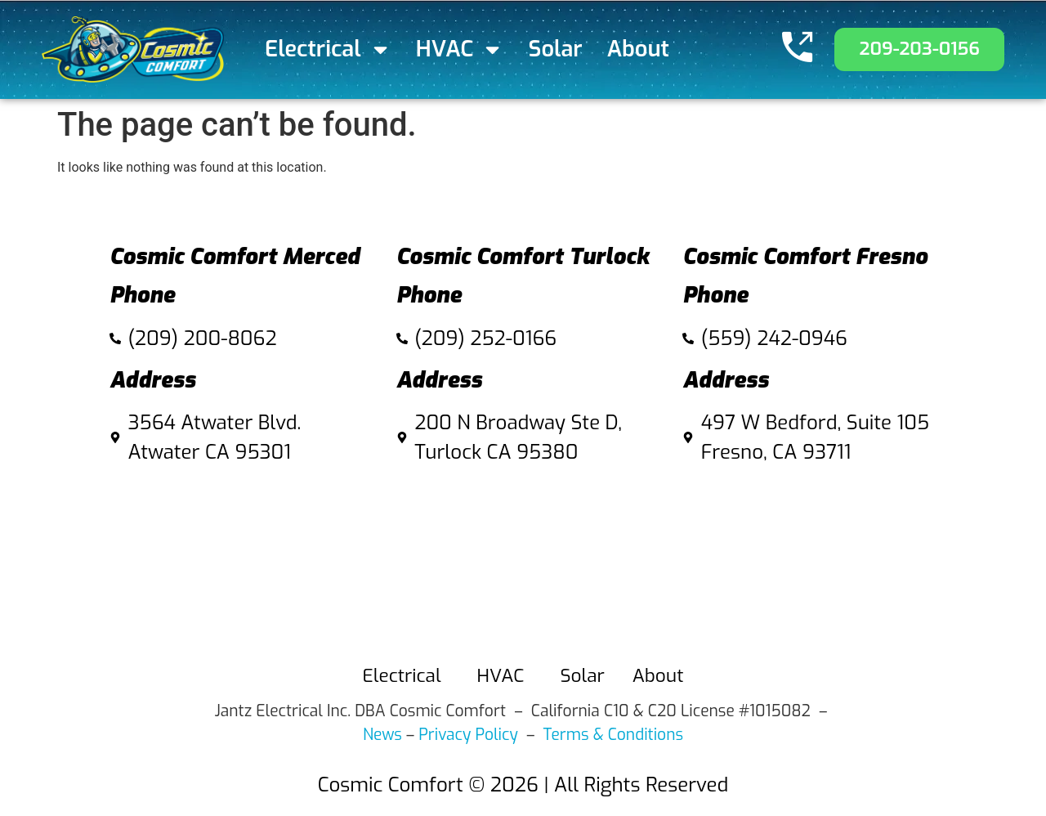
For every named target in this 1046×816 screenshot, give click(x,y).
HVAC (460, 49)
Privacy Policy (468, 734)
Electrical (328, 49)
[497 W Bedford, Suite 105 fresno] (809, 558)
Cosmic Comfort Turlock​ (523, 256)
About (638, 49)
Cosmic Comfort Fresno (805, 256)
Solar (556, 49)
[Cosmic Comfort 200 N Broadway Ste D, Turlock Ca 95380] (523, 558)
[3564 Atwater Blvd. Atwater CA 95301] (237, 558)
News (382, 734)
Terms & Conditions (613, 734)
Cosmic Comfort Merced (235, 256)
